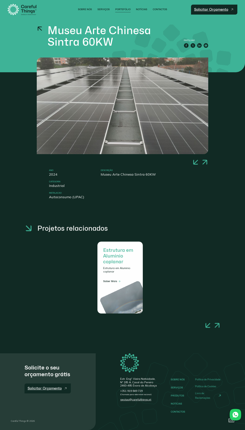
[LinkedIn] (199, 45)
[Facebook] (186, 45)
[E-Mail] (205, 45)
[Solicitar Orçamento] (47, 393)
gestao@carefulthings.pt (135, 399)
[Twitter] (192, 45)
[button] (195, 162)
